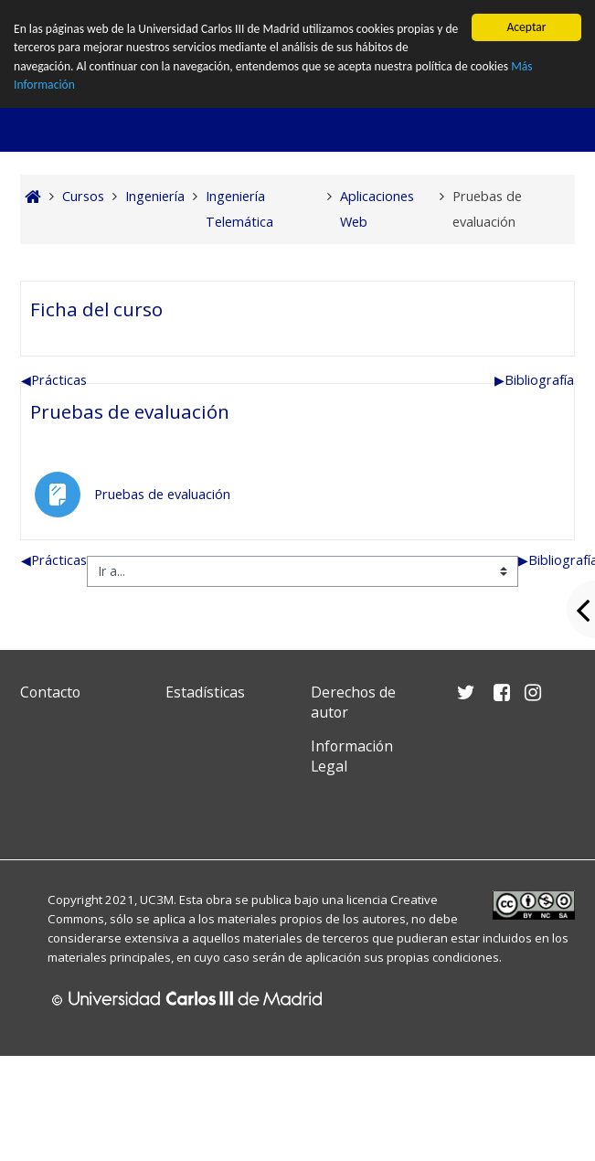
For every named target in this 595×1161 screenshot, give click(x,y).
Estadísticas (205, 632)
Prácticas (54, 319)
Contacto (50, 632)
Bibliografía (534, 319)
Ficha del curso (96, 248)
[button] (451, 18)
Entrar (542, 18)
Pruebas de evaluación (129, 351)
